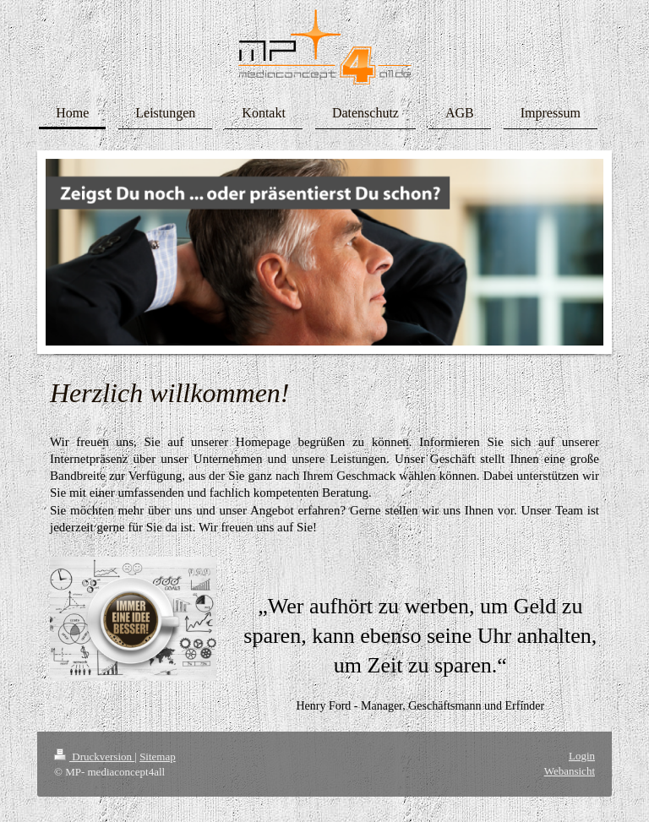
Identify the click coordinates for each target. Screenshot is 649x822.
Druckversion (94, 756)
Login (582, 755)
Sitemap (157, 756)
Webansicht (569, 771)
